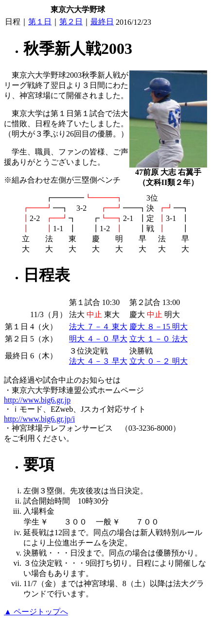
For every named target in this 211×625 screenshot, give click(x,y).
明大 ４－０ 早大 (98, 339)
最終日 (102, 21)
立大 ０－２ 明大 (158, 361)
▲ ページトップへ (36, 612)
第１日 (40, 21)
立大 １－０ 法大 (158, 339)
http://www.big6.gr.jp (37, 400)
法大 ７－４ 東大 (98, 326)
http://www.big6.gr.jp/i (39, 419)
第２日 (71, 21)
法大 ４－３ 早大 (98, 361)
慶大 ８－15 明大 (158, 326)
